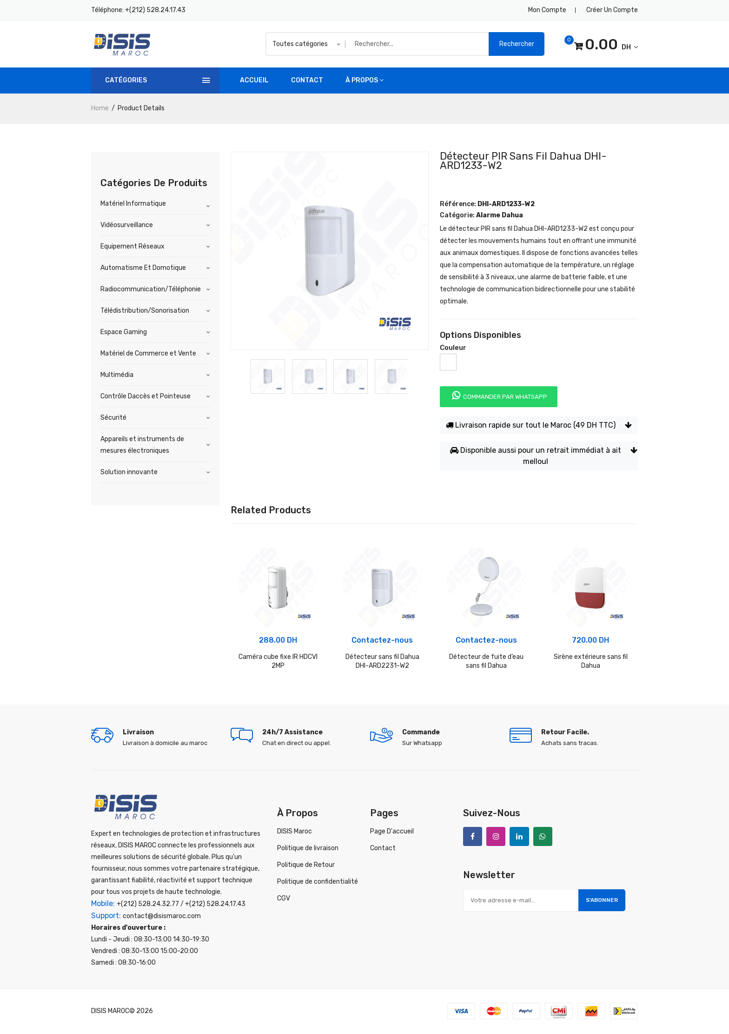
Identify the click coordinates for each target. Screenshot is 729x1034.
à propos (364, 80)
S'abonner (601, 901)
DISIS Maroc (294, 831)
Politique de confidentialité (317, 882)
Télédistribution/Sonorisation (144, 311)
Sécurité (113, 418)
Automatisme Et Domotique (143, 268)
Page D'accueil (392, 831)
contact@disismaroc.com (162, 917)
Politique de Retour (306, 865)
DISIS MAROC (110, 1012)
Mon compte (547, 10)
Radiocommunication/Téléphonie (150, 289)
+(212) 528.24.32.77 (148, 905)
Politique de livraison (307, 848)
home (100, 108)
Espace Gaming (123, 332)
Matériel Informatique (133, 204)
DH (605, 46)
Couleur (453, 347)
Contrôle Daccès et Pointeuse (145, 396)
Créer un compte (612, 10)
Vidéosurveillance (126, 225)
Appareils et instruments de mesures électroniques (142, 445)
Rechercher (516, 44)
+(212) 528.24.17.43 (155, 10)
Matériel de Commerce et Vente (148, 353)
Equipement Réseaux (132, 246)
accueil (254, 80)
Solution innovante (129, 472)
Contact (307, 80)
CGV (283, 898)
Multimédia (116, 375)
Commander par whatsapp (498, 395)
